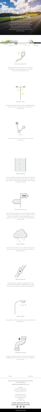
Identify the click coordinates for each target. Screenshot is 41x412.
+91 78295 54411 (20, 382)
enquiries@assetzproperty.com (20, 384)
